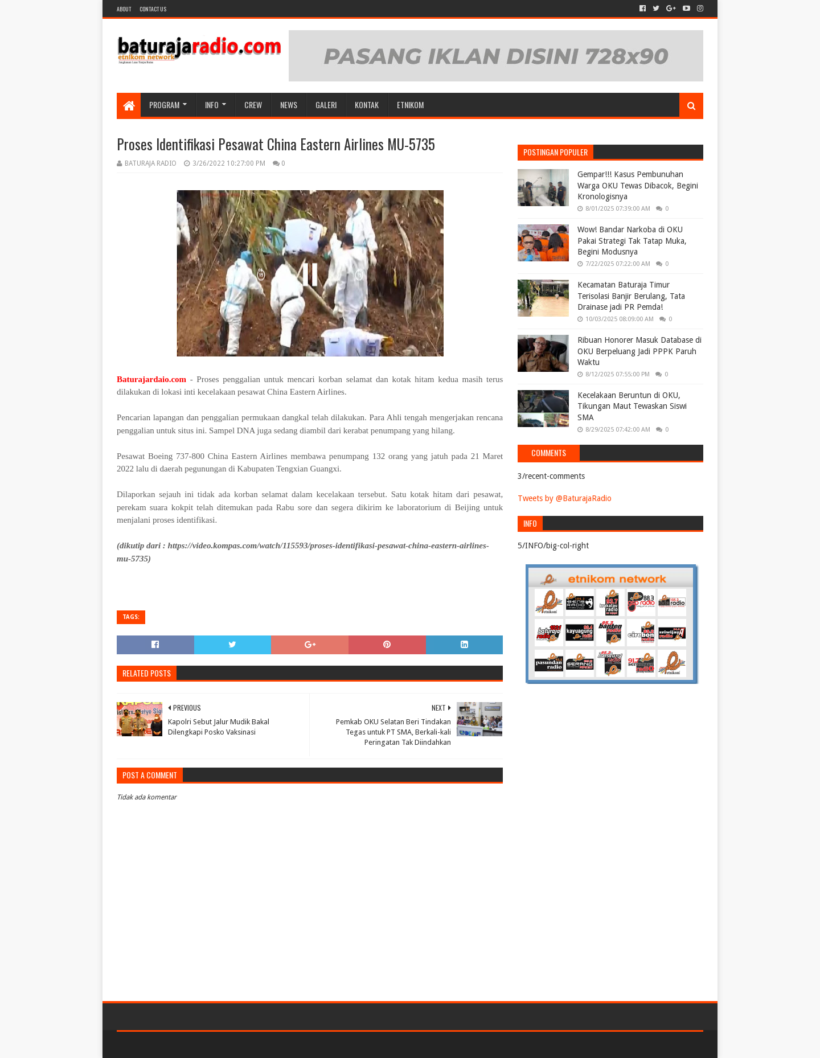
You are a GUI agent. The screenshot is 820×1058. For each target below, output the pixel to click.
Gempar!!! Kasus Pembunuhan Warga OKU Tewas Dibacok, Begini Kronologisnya (637, 185)
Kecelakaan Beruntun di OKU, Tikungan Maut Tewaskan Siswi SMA (632, 406)
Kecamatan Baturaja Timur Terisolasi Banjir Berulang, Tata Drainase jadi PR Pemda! (631, 295)
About (124, 9)
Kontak (367, 104)
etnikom (410, 104)
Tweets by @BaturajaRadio (565, 498)
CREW (253, 104)
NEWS (288, 104)
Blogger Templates (245, 1044)
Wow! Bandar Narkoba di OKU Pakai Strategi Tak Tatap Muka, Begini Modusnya (632, 240)
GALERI (326, 104)
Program (164, 104)
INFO (212, 104)
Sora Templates (180, 1044)
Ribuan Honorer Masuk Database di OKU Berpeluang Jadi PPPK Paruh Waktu (639, 351)
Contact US (153, 9)
